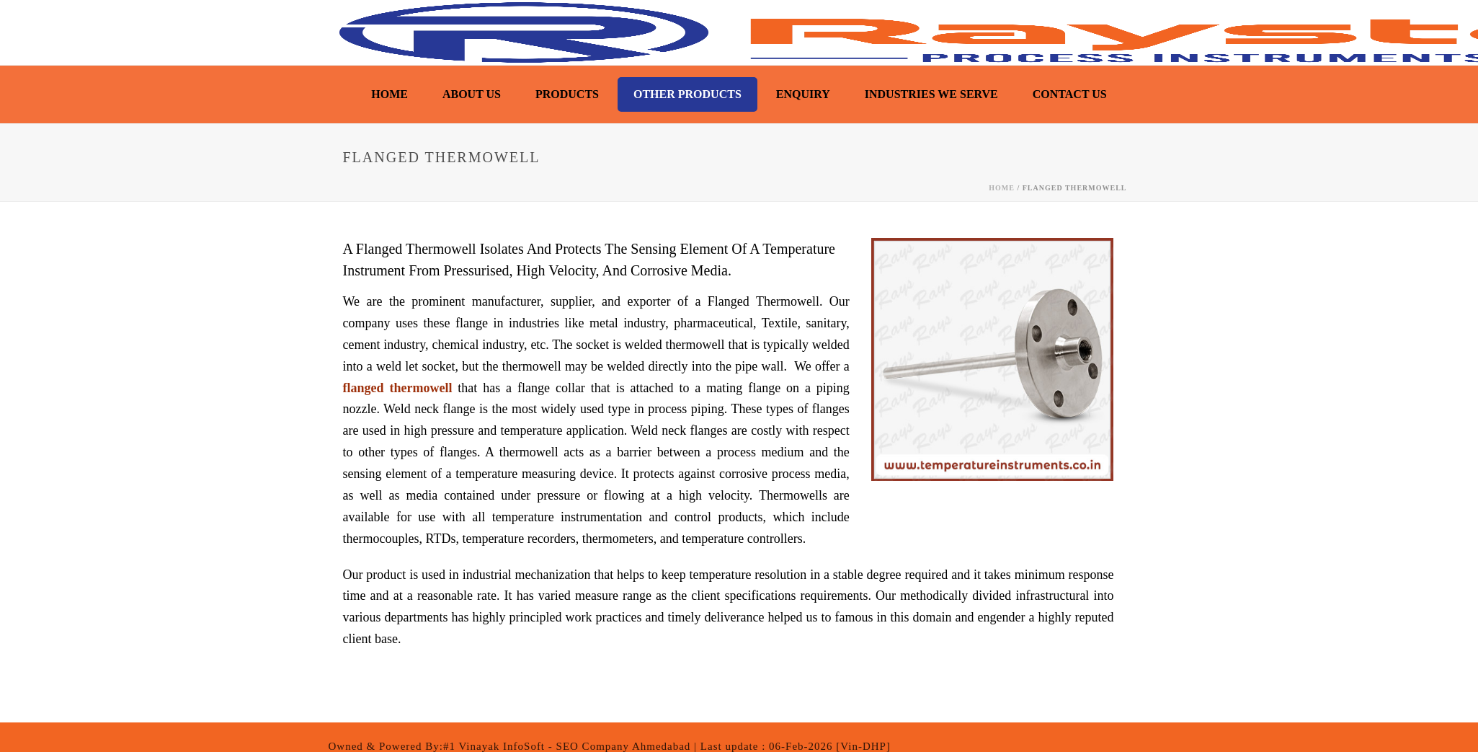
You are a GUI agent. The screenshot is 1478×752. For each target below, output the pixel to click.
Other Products (687, 94)
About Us (471, 94)
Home (389, 94)
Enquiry (803, 94)
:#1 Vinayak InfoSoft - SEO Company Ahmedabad (565, 746)
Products (567, 94)
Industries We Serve (931, 94)
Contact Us (1070, 94)
